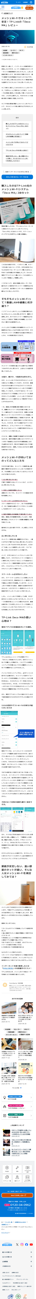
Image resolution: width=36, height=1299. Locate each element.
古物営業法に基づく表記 (8, 1286)
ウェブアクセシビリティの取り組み (11, 1276)
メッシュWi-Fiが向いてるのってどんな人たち (17, 143)
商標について (5, 1290)
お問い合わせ (5, 1272)
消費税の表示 (15, 1272)
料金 (9, 1191)
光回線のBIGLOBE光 (20, 1222)
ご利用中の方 (17, 1266)
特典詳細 (12, 1191)
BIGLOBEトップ (16, 1290)
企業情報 (25, 2)
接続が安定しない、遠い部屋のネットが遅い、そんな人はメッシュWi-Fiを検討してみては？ (17, 158)
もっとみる (15, 1088)
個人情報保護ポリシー (8, 1279)
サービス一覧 (8, 1222)
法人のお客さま (17, 1257)
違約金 (16, 1191)
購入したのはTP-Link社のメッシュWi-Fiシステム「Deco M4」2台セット (17, 126)
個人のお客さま (17, 1252)
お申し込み (29, 8)
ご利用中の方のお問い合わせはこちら (17, 1210)
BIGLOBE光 (8, 968)
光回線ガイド (8, 13)
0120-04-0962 (21, 1205)
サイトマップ (5, 1232)
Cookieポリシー (6, 1283)
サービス (18, 2)
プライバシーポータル (22, 1279)
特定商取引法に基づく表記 (20, 1283)
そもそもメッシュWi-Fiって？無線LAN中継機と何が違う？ (17, 135)
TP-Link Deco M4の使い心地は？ (17, 150)
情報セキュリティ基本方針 (24, 1286)
